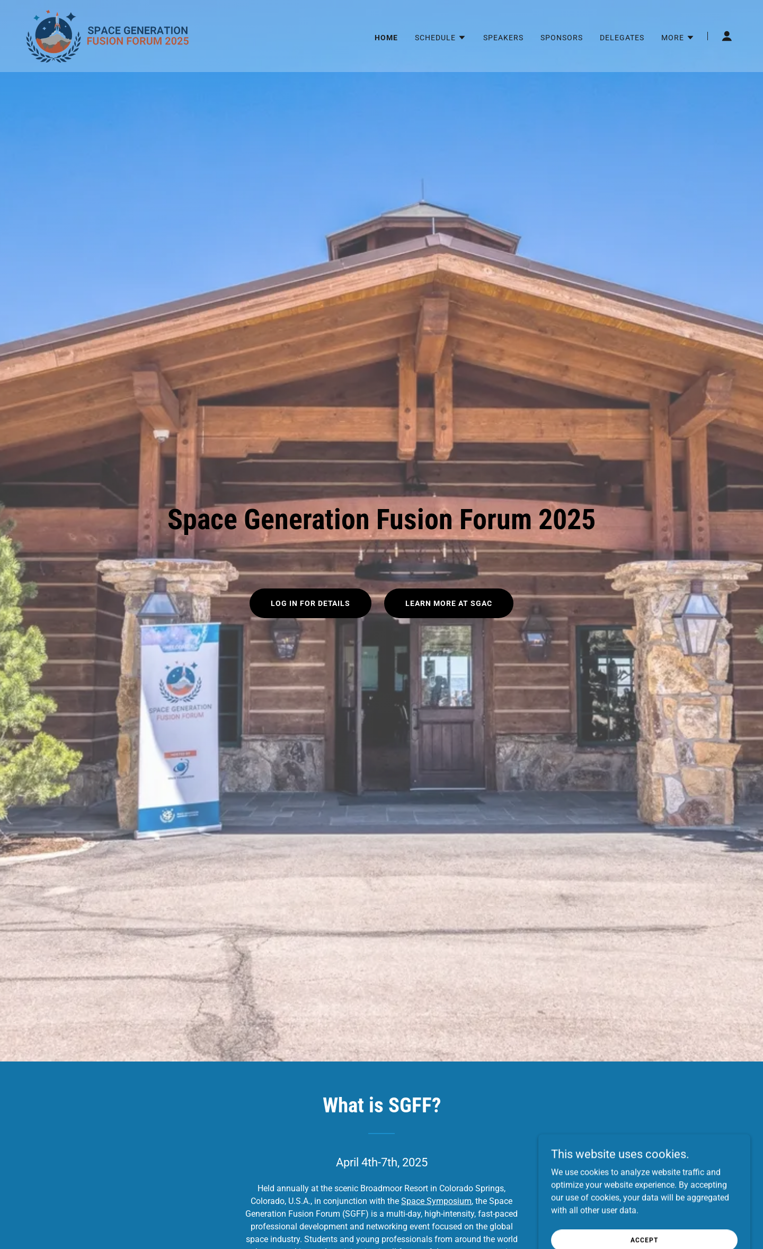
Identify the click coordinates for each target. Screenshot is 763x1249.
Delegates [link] (622, 37)
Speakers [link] (503, 37)
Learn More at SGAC (448, 603)
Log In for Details (311, 603)
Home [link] (386, 37)
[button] (440, 37)
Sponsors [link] (561, 37)
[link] (107, 35)
